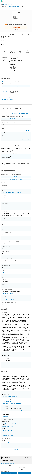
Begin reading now (16, 27)
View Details (27, 63)
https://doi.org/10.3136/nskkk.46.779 (10, 396)
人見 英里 (3, 205)
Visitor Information (26, 152)
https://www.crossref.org (7, 430)
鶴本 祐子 (3, 209)
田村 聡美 (3, 207)
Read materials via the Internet (6, 461)
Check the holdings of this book (23, 140)
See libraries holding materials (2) (16, 86)
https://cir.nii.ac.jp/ (6, 416)
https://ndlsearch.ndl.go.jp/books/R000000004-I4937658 (13, 403)
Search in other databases (7, 99)
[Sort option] (5, 122)
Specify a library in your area (20, 118)
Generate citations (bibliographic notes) (10, 95)
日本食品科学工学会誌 (7, 4)
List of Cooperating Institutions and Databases (21, 113)
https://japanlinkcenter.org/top (9, 423)
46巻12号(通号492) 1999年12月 (15, 6)
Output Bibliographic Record (8, 97)
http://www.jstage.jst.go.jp (8, 367)
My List (3, 92)
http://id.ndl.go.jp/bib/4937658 (8, 299)
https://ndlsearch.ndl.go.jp (7, 293)
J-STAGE (28, 130)
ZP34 (3, 272)
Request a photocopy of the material (7, 463)
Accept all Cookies (24, 473)
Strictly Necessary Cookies (9, 473)
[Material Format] (14, 122)
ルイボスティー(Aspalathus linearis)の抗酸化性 (11, 192)
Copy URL (7, 92)
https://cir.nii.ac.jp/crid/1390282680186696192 (12, 410)
